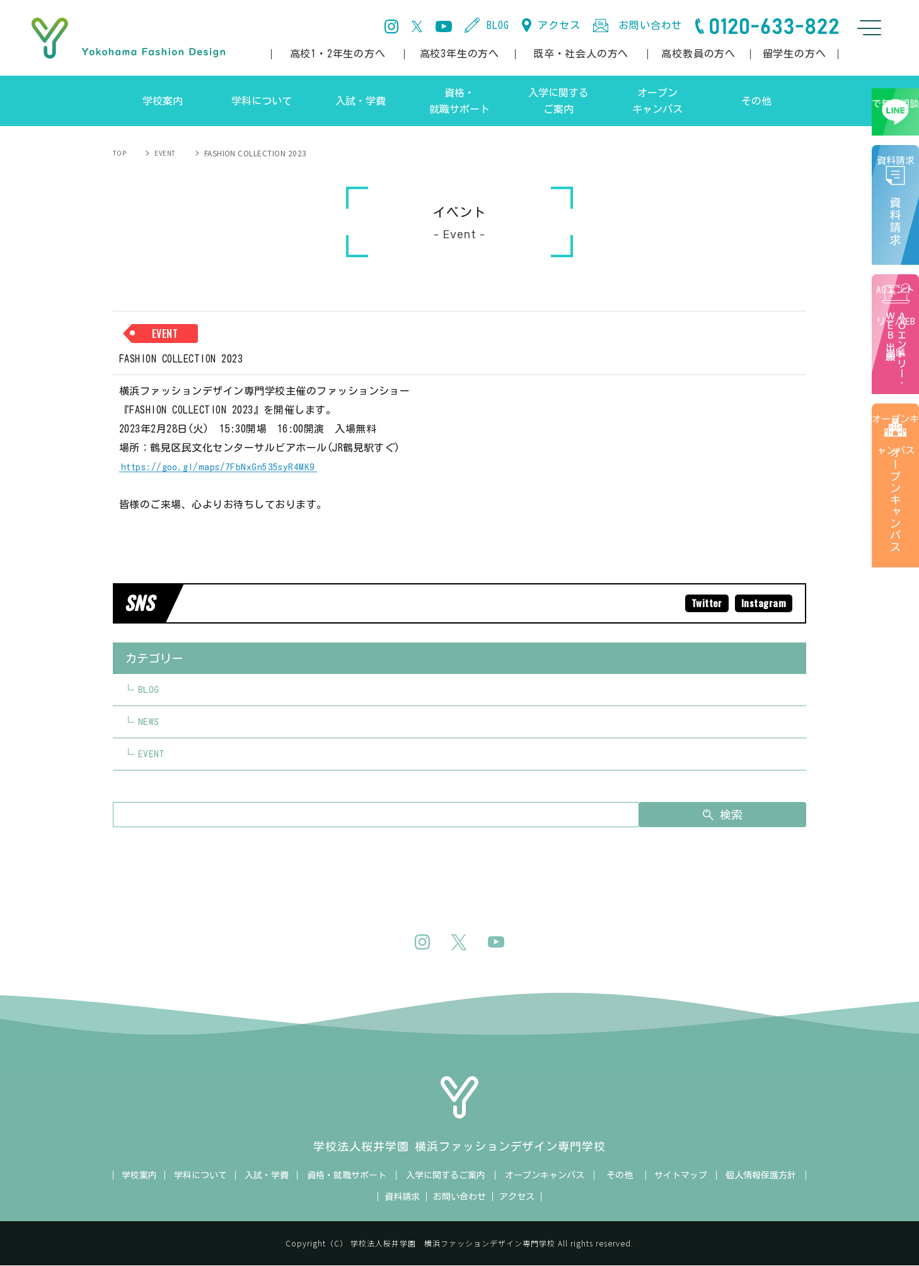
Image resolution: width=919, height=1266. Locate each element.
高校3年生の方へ (459, 54)
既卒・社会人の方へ (580, 54)
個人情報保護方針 (760, 1175)
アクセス (559, 25)
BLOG (498, 25)
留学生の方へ (794, 54)
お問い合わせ (650, 25)
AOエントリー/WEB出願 (898, 361)
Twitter (704, 603)
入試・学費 (267, 1175)
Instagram (763, 603)
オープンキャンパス (898, 523)
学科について (200, 1175)
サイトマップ (680, 1175)
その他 (619, 1175)
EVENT (156, 153)
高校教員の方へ (698, 54)
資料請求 (900, 232)
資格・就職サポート (346, 1175)
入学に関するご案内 (445, 1175)
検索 (744, 815)
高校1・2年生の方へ (338, 54)
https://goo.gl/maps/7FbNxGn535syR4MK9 (219, 467)
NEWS (148, 722)
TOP (121, 153)
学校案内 (139, 1175)
